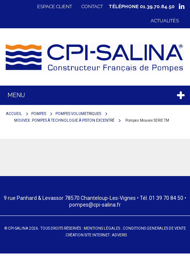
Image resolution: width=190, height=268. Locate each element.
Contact (92, 6)
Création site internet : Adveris (96, 235)
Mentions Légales (102, 228)
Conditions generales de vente (154, 228)
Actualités (165, 20)
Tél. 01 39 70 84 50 (161, 198)
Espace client (54, 6)
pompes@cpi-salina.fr (95, 205)
